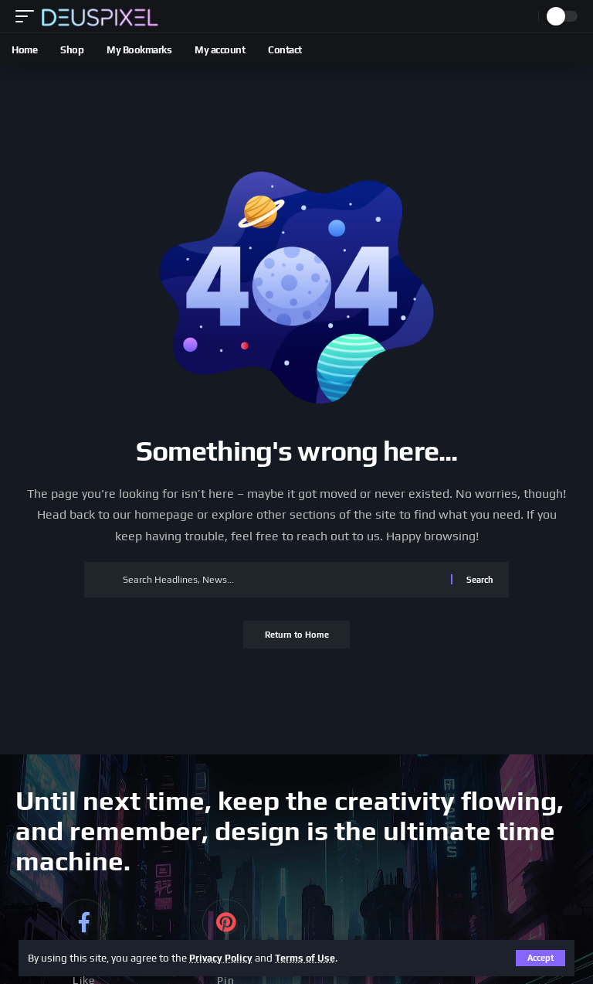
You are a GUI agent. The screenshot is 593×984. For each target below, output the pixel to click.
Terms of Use (312, 958)
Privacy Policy (223, 958)
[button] (540, 958)
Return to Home (297, 636)
